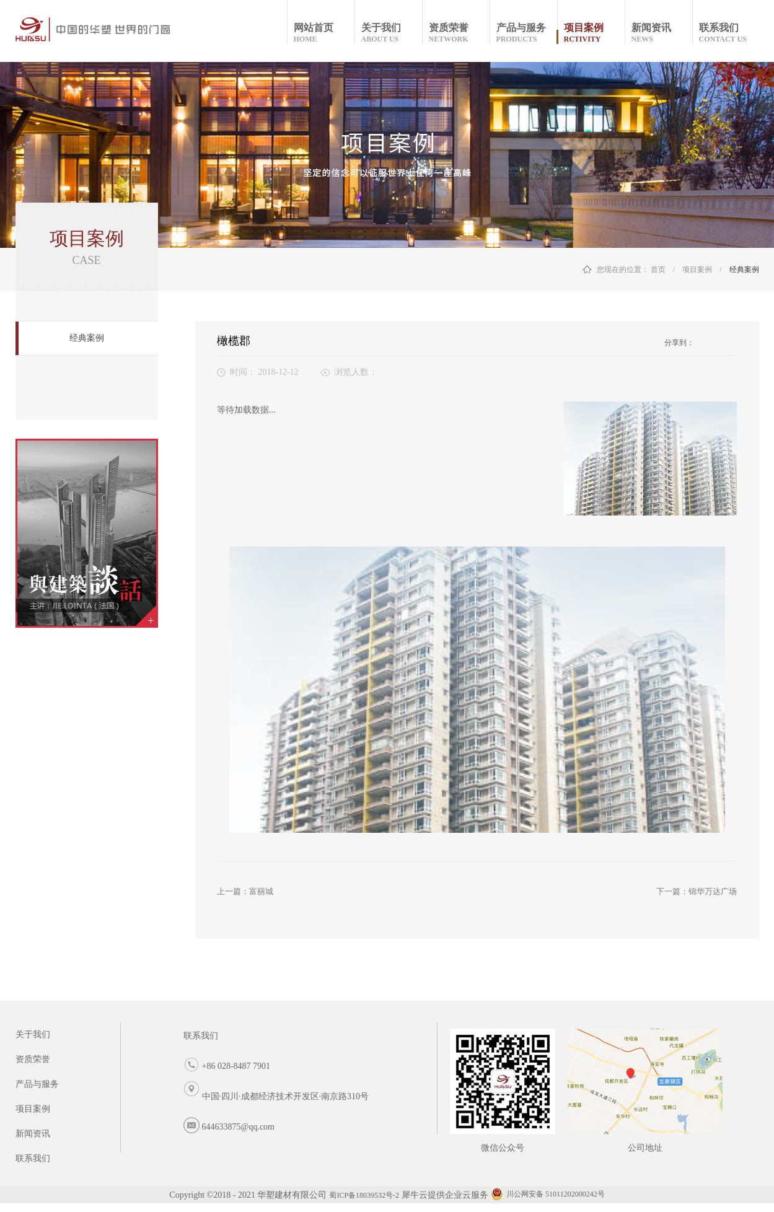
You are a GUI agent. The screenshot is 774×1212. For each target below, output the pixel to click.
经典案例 (744, 269)
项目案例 (697, 269)
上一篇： (245, 891)
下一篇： (696, 891)
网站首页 (324, 33)
